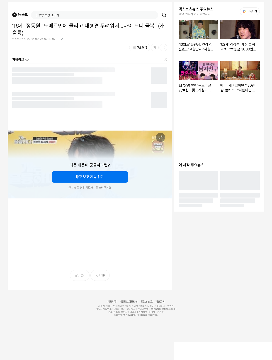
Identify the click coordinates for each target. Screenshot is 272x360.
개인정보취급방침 (128, 301)
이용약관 (112, 301)
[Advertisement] (90, 235)
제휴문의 (160, 301)
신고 (60, 39)
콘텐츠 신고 (147, 301)
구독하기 (250, 11)
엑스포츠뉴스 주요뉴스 (196, 9)
